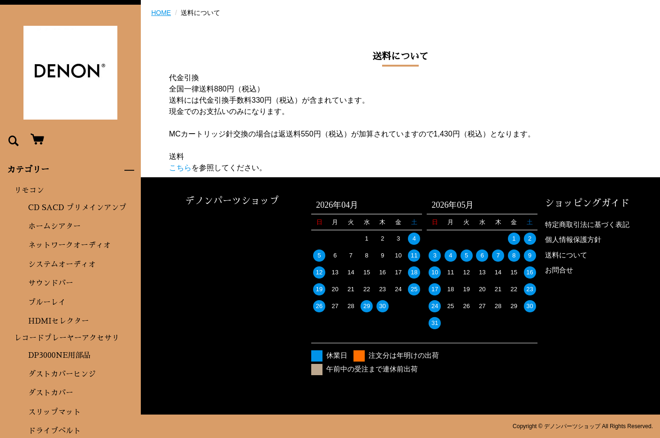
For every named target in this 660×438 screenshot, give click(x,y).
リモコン (29, 190)
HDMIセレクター (58, 321)
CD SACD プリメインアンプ (77, 207)
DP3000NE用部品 (59, 355)
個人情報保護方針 (573, 239)
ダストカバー (50, 393)
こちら (180, 168)
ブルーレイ (47, 302)
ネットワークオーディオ (69, 245)
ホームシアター (54, 226)
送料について (566, 255)
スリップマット (54, 412)
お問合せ (559, 270)
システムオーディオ (62, 264)
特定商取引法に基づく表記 (587, 224)
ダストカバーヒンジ (62, 374)
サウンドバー (50, 283)
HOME (161, 12)
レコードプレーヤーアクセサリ (66, 338)
